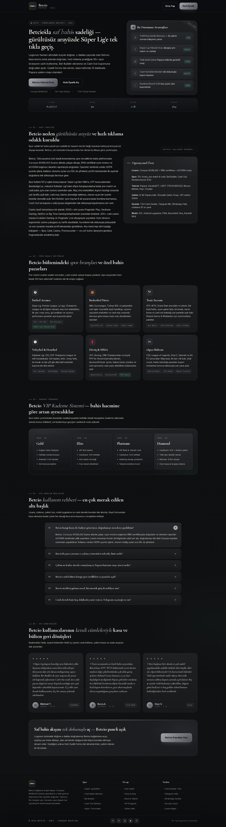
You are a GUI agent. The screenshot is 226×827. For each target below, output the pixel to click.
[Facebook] (136, 820)
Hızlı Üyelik (128, 788)
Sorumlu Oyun (170, 803)
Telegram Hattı (170, 793)
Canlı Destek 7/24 (172, 788)
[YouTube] (130, 820)
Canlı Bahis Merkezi (93, 793)
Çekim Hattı (129, 808)
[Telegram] (118, 820)
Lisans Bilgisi (169, 808)
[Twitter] (113, 820)
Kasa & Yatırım (130, 798)
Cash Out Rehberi (92, 803)
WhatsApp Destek (172, 798)
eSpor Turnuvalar (92, 808)
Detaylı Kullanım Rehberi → (179, 152)
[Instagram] (124, 820)
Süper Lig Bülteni (91, 788)
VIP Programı (129, 803)
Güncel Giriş (129, 793)
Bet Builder (88, 798)
